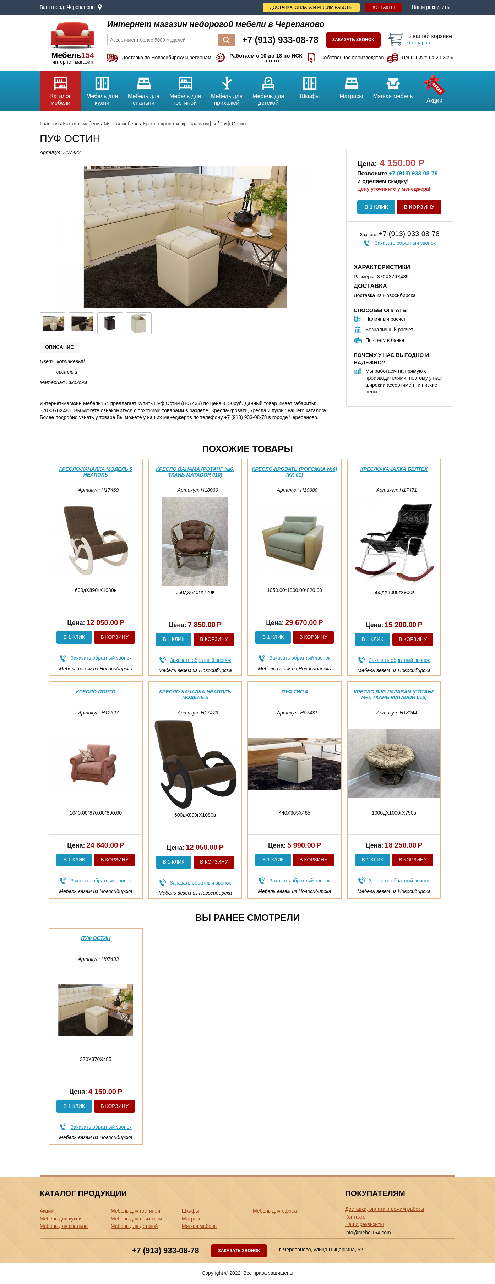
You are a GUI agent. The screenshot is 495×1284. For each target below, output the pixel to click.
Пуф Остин (95, 938)
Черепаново (81, 7)
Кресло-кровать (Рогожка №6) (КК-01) (294, 471)
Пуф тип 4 (294, 692)
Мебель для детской (268, 88)
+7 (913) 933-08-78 (413, 173)
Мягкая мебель (393, 85)
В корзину (419, 207)
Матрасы (351, 85)
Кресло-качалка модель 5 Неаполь (95, 471)
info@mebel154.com (368, 1232)
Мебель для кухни (102, 88)
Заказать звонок (353, 39)
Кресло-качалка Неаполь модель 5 (195, 694)
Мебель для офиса (275, 1211)
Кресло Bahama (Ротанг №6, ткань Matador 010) (195, 471)
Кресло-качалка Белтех (394, 469)
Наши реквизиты (431, 7)
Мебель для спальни (143, 88)
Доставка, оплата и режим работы (311, 7)
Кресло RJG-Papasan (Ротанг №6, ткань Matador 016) (394, 694)
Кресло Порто (95, 692)
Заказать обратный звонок (405, 243)
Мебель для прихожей (227, 88)
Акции (434, 87)
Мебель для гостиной (185, 88)
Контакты (383, 7)
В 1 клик (376, 207)
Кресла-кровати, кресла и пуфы (179, 123)
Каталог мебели (60, 88)
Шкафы (310, 85)
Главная (49, 123)
